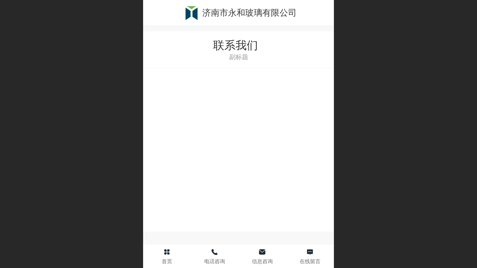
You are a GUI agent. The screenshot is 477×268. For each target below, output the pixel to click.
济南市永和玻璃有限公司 (249, 12)
